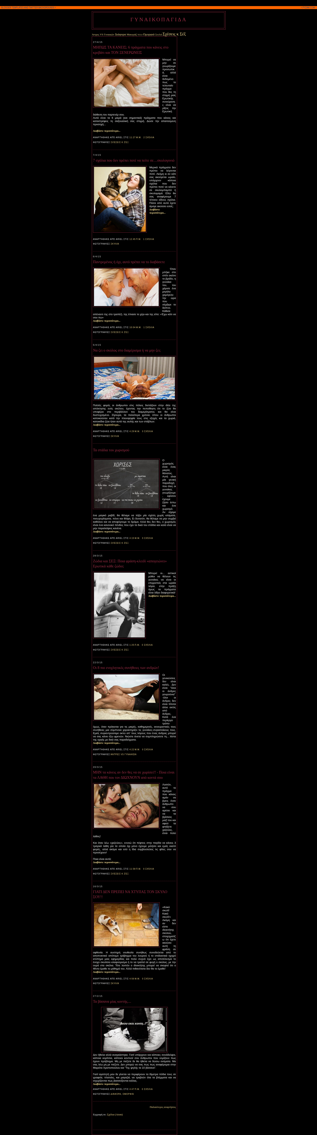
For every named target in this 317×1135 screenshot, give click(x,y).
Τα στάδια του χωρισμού (111, 450)
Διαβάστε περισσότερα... (106, 130)
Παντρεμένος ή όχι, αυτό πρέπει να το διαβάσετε (129, 262)
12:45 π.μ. (135, 239)
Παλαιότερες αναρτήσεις (163, 1107)
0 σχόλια (147, 431)
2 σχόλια (149, 137)
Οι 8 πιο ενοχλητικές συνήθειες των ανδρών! (126, 668)
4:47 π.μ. (134, 1089)
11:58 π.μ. (135, 869)
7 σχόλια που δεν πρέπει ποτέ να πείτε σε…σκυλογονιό (133, 160)
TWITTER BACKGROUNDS (41, 7)
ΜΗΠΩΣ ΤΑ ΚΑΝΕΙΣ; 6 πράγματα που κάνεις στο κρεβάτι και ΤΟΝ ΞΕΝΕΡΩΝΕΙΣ (130, 49)
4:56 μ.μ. (134, 979)
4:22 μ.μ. (134, 749)
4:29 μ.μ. (134, 431)
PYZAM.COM (308, 7)
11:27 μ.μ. (135, 137)
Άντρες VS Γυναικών (103, 34)
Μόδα (140, 35)
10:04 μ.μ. (135, 327)
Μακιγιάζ (132, 34)
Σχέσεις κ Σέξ (174, 34)
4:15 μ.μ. (134, 538)
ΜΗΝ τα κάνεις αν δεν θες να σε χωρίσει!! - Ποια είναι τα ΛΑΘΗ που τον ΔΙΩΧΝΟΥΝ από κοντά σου (133, 774)
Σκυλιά (158, 34)
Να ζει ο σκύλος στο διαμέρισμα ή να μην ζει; (127, 350)
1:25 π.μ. (134, 645)
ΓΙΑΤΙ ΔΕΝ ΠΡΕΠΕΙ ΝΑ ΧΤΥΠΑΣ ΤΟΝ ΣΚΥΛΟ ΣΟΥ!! (130, 894)
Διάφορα (120, 34)
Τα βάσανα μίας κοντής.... (112, 1001)
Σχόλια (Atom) (115, 1114)
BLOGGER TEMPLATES (12, 7)
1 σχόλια (148, 239)
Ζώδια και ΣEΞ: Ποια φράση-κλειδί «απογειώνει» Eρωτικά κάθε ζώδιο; (130, 563)
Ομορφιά (149, 34)
